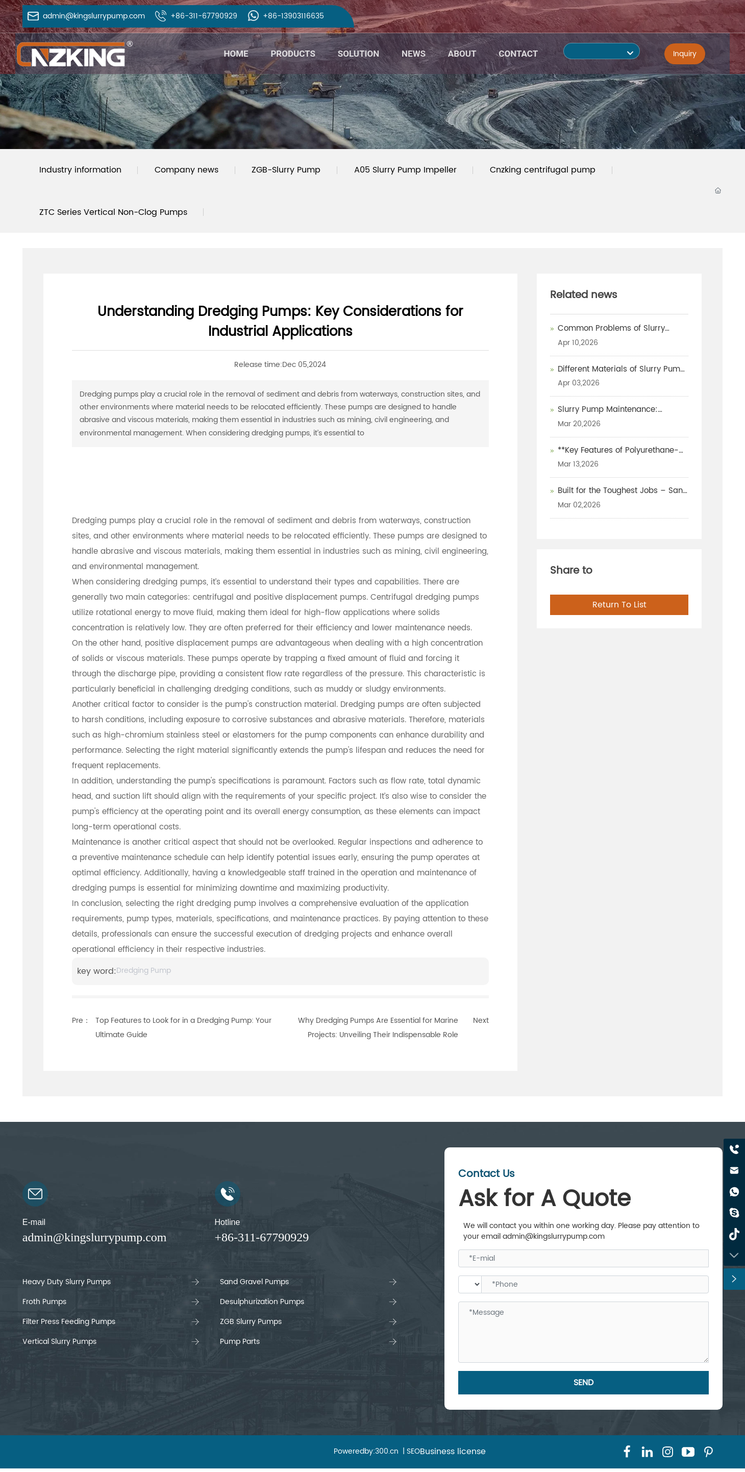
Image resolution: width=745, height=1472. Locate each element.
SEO (413, 1455)
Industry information (81, 171)
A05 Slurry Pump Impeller (413, 171)
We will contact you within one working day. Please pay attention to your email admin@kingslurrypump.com (581, 1234)
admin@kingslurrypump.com (94, 16)
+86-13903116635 (293, 16)
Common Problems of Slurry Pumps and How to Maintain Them (623, 338)
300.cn (387, 1455)
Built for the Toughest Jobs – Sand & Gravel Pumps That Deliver (623, 500)
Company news (190, 171)
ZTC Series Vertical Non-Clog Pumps (114, 215)
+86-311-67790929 (203, 16)
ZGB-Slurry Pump (292, 171)
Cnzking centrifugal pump (553, 171)
